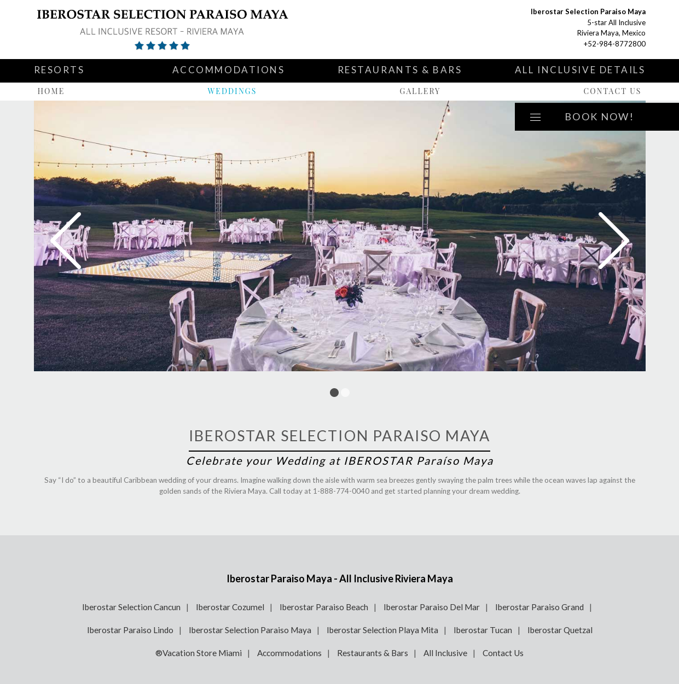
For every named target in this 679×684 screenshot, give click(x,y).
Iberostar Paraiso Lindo (130, 630)
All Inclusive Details (580, 69)
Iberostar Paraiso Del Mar (432, 607)
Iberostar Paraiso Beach (324, 607)
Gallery (420, 91)
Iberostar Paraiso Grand (539, 607)
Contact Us (612, 91)
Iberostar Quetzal (560, 630)
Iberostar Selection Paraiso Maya (250, 630)
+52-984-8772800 (615, 43)
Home (51, 91)
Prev (65, 240)
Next (614, 240)
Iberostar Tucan (483, 630)
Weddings (232, 91)
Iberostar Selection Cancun (131, 607)
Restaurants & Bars (400, 69)
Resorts (59, 69)
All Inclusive (445, 653)
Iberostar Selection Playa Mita (382, 630)
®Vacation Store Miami (198, 653)
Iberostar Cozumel (230, 607)
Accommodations (228, 69)
